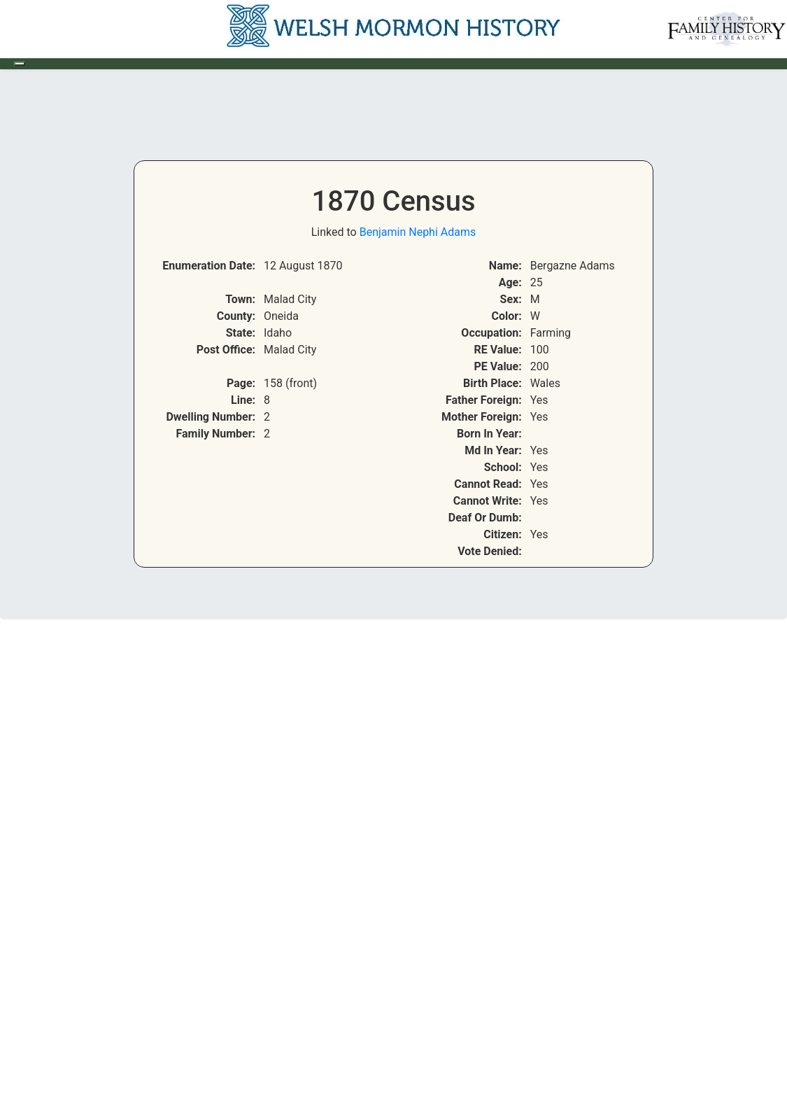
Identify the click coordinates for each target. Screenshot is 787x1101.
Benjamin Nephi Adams (418, 232)
